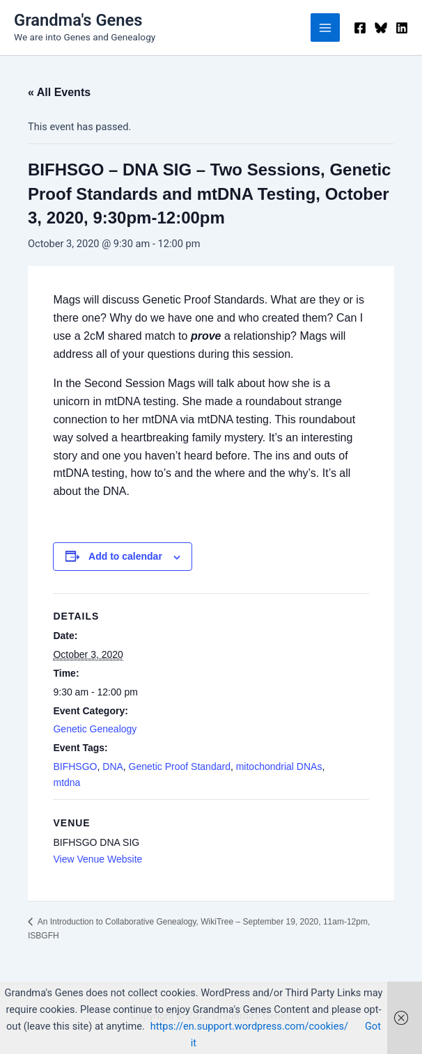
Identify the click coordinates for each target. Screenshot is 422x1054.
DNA (112, 766)
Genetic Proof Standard (179, 766)
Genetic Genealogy (94, 728)
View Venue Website (97, 859)
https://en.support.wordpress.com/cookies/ (249, 1026)
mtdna (66, 782)
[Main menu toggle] (325, 27)
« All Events (59, 92)
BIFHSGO (75, 766)
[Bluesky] (381, 28)
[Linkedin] (402, 28)
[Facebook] (360, 28)
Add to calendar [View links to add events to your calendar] (125, 556)
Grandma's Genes (78, 20)
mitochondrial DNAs (279, 766)
